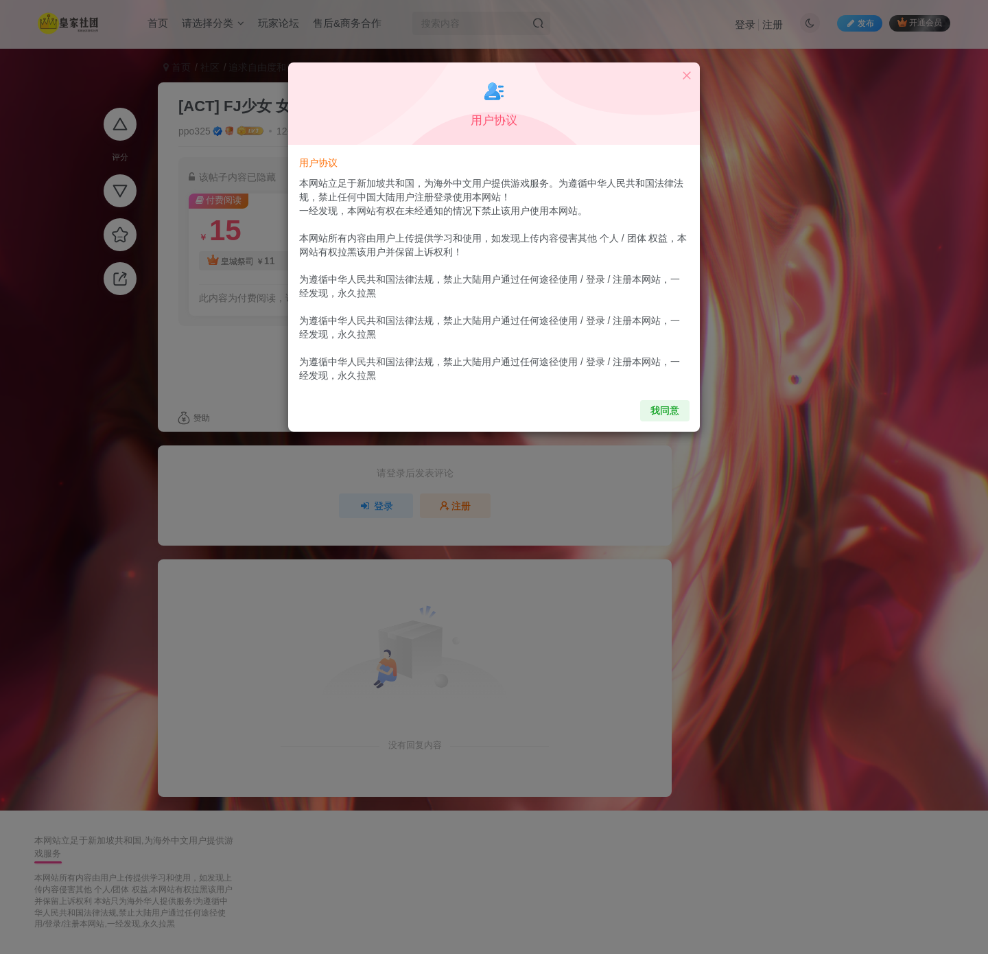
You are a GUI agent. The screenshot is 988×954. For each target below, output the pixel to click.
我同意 (656, 402)
